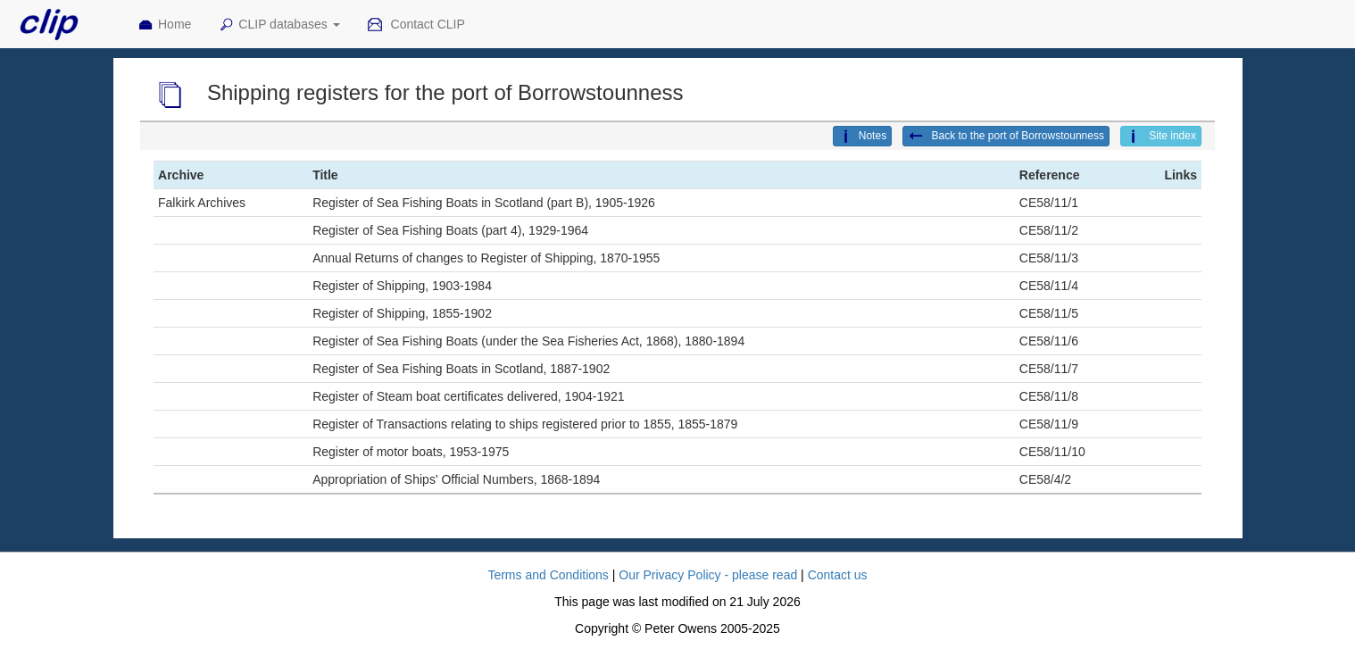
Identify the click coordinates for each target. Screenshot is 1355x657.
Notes (862, 137)
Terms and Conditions (547, 575)
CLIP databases (278, 25)
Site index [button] (1161, 137)
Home (164, 25)
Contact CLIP (416, 25)
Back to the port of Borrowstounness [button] (1006, 137)
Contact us (838, 575)
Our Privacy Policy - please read (708, 575)
